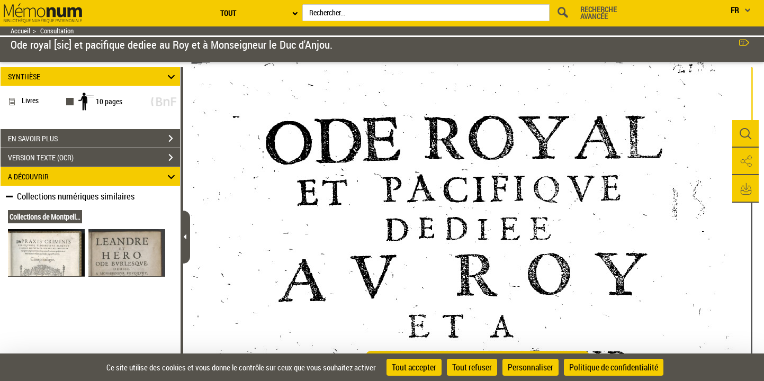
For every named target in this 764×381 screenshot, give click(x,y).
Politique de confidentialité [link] (613, 367)
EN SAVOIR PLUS (94, 138)
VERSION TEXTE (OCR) (94, 157)
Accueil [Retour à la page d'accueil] (20, 30)
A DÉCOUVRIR (93, 176)
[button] (745, 134)
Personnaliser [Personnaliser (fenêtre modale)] (530, 367)
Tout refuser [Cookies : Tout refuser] (472, 367)
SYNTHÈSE (93, 76)
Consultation (57, 30)
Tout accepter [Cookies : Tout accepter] (414, 367)
